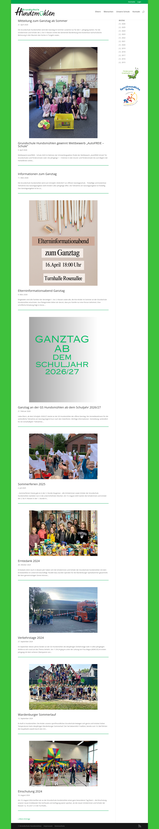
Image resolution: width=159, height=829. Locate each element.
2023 (123, 34)
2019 (123, 48)
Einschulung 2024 (30, 791)
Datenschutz (60, 826)
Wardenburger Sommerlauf (37, 714)
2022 (123, 38)
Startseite (131, 2)
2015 (123, 62)
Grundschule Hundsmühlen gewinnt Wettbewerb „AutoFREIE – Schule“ (61, 144)
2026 (123, 24)
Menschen (108, 12)
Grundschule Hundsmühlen (30, 826)
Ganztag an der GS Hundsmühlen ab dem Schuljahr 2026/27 (59, 407)
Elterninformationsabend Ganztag (41, 291)
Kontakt (136, 12)
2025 (123, 27)
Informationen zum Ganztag (37, 174)
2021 (123, 41)
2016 (123, 59)
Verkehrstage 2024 (31, 638)
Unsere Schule (123, 12)
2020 (123, 45)
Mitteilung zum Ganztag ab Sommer (42, 21)
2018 (123, 52)
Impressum (48, 826)
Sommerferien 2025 (31, 484)
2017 (123, 55)
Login (139, 2)
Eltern (98, 12)
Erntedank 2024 (29, 561)
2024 (123, 31)
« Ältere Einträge (24, 819)
